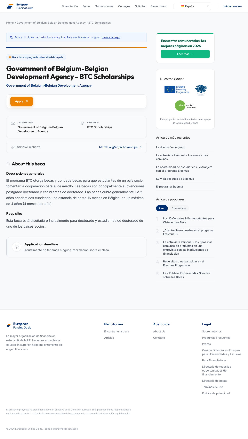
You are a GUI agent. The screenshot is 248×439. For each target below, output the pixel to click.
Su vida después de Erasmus (175, 178)
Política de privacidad (216, 393)
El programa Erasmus (170, 186)
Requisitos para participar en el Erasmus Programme (183, 263)
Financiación (69, 6)
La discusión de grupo (170, 147)
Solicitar (140, 6)
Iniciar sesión (233, 6)
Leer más (185, 54)
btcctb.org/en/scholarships (120, 147)
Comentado (179, 208)
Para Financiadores (214, 360)
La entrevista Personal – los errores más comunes (182, 157)
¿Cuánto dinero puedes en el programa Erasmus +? (188, 232)
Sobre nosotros (211, 331)
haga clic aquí (111, 37)
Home (10, 22)
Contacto (159, 337)
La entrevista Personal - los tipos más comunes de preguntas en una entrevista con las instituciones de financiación (187, 247)
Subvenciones (104, 6)
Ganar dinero (158, 6)
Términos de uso (212, 387)
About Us (159, 331)
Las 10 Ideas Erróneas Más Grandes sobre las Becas (186, 275)
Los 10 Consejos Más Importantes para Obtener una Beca (188, 220)
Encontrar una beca (116, 331)
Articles (109, 337)
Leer (163, 208)
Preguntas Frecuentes (216, 337)
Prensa (206, 344)
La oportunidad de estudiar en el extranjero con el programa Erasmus (184, 168)
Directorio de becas (214, 380)
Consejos (124, 6)
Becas (87, 6)
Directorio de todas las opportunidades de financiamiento (216, 370)
